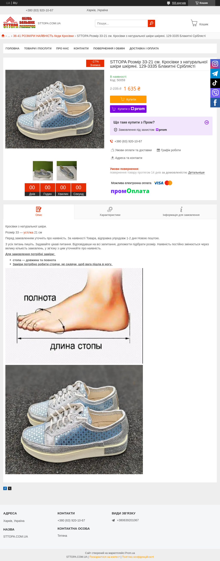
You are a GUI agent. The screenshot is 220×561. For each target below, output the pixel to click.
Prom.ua (130, 553)
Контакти (81, 48)
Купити (131, 99)
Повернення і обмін (109, 48)
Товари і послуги (37, 48)
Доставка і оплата (144, 48)
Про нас (62, 48)
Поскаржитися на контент (104, 556)
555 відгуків (179, 3)
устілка (29, 232)
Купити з (131, 109)
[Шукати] (151, 23)
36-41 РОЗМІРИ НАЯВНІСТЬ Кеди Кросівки (43, 36)
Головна (12, 48)
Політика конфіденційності (138, 556)
